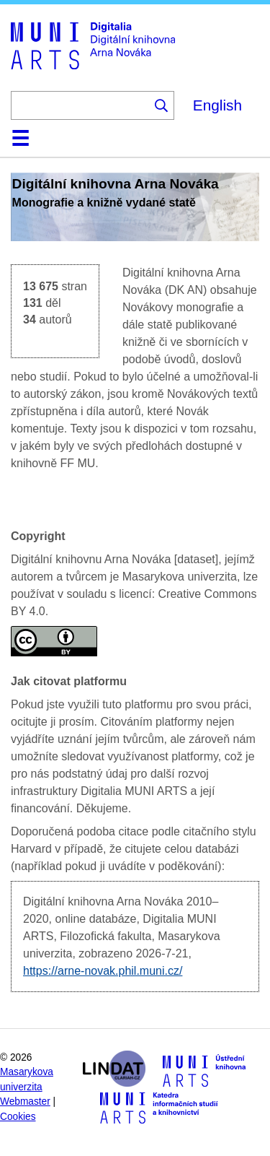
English (217, 105)
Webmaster (25, 1101)
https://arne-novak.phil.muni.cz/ (102, 971)
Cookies (18, 1116)
